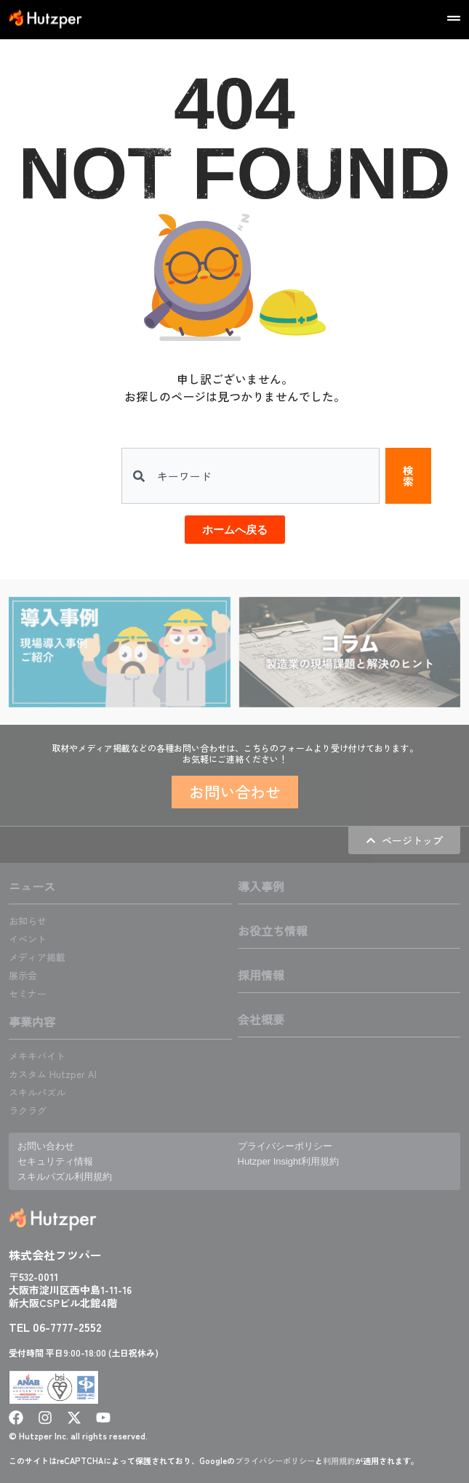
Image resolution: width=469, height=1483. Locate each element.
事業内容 (32, 1021)
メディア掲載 (37, 957)
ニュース (32, 886)
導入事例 (261, 886)
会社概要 (261, 1019)
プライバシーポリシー (275, 1460)
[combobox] (250, 476)
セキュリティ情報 (55, 1161)
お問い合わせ (45, 1146)
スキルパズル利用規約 (64, 1176)
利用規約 (339, 1460)
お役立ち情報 (273, 930)
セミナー (28, 993)
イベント (28, 939)
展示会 (23, 975)
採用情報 (261, 975)
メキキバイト (37, 1056)
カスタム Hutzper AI (53, 1074)
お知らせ (28, 921)
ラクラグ (28, 1110)
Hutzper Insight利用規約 (288, 1161)
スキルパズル (37, 1092)
